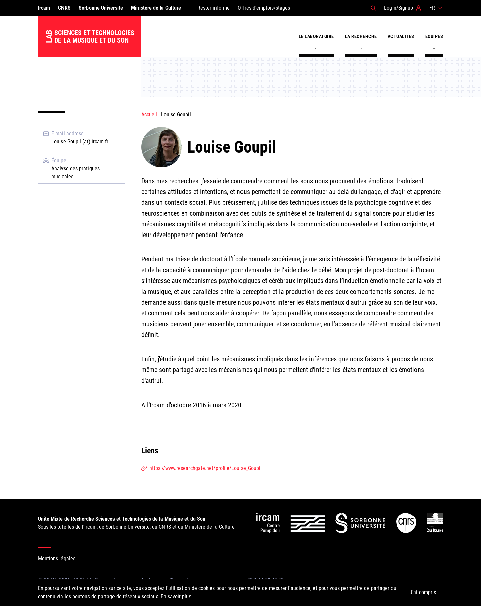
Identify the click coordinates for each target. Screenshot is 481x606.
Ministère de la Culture (156, 8)
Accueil (149, 114)
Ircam (44, 8)
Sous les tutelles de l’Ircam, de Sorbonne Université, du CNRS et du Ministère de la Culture (136, 523)
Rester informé (213, 8)
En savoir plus (176, 596)
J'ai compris (423, 592)
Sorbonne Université (101, 8)
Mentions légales (56, 558)
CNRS (64, 8)
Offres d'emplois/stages (264, 8)
